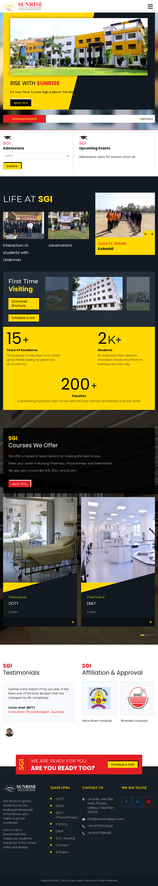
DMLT (60, 806)
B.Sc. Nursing (65, 838)
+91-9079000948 (100, 826)
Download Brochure (19, 304)
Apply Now (21, 103)
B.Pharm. (62, 852)
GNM (59, 831)
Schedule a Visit (122, 764)
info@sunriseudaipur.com (106, 819)
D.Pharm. (62, 845)
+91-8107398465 (99, 833)
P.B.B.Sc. (62, 824)
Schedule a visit (23, 318)
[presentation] (146, 234)
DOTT (60, 799)
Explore (12, 166)
